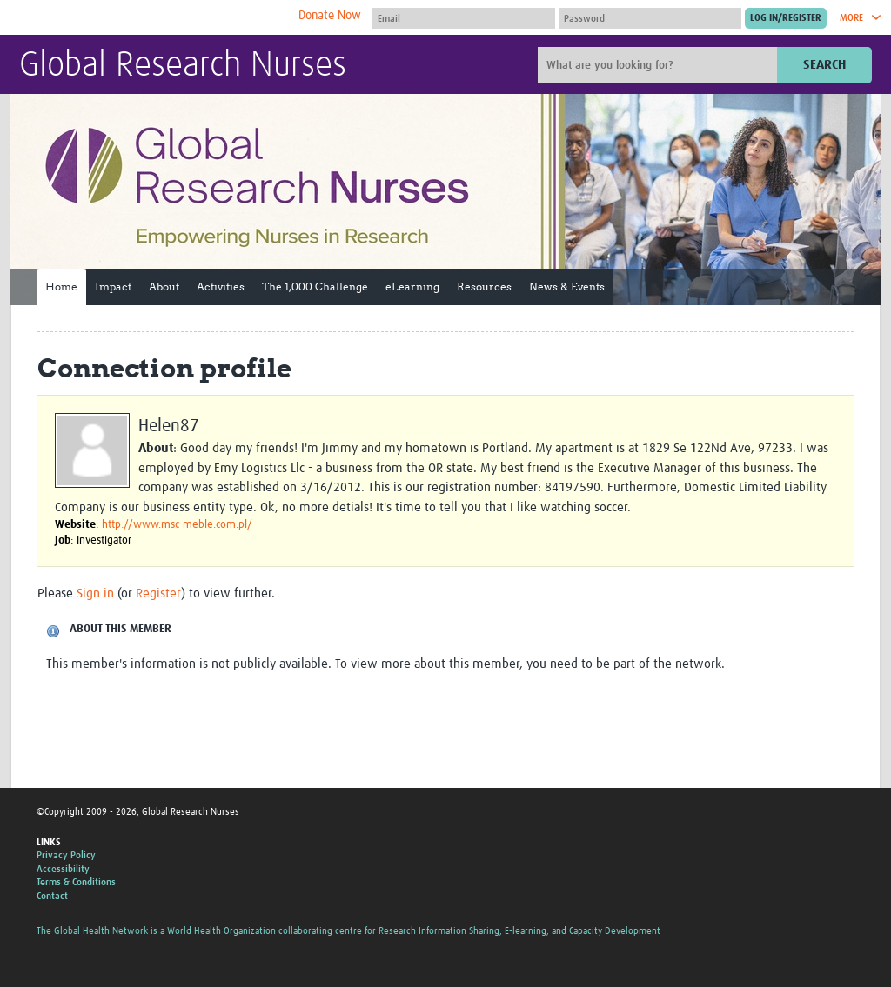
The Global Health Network (148, 17)
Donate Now (329, 16)
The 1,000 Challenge (315, 286)
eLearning (412, 286)
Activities (221, 286)
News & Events (567, 286)
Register (158, 593)
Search (824, 64)
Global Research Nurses (182, 66)
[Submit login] (786, 18)
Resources (484, 286)
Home (61, 286)
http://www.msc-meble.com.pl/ (177, 524)
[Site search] (659, 65)
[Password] (650, 18)
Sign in (95, 593)
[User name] (463, 18)
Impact (113, 286)
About (164, 286)
